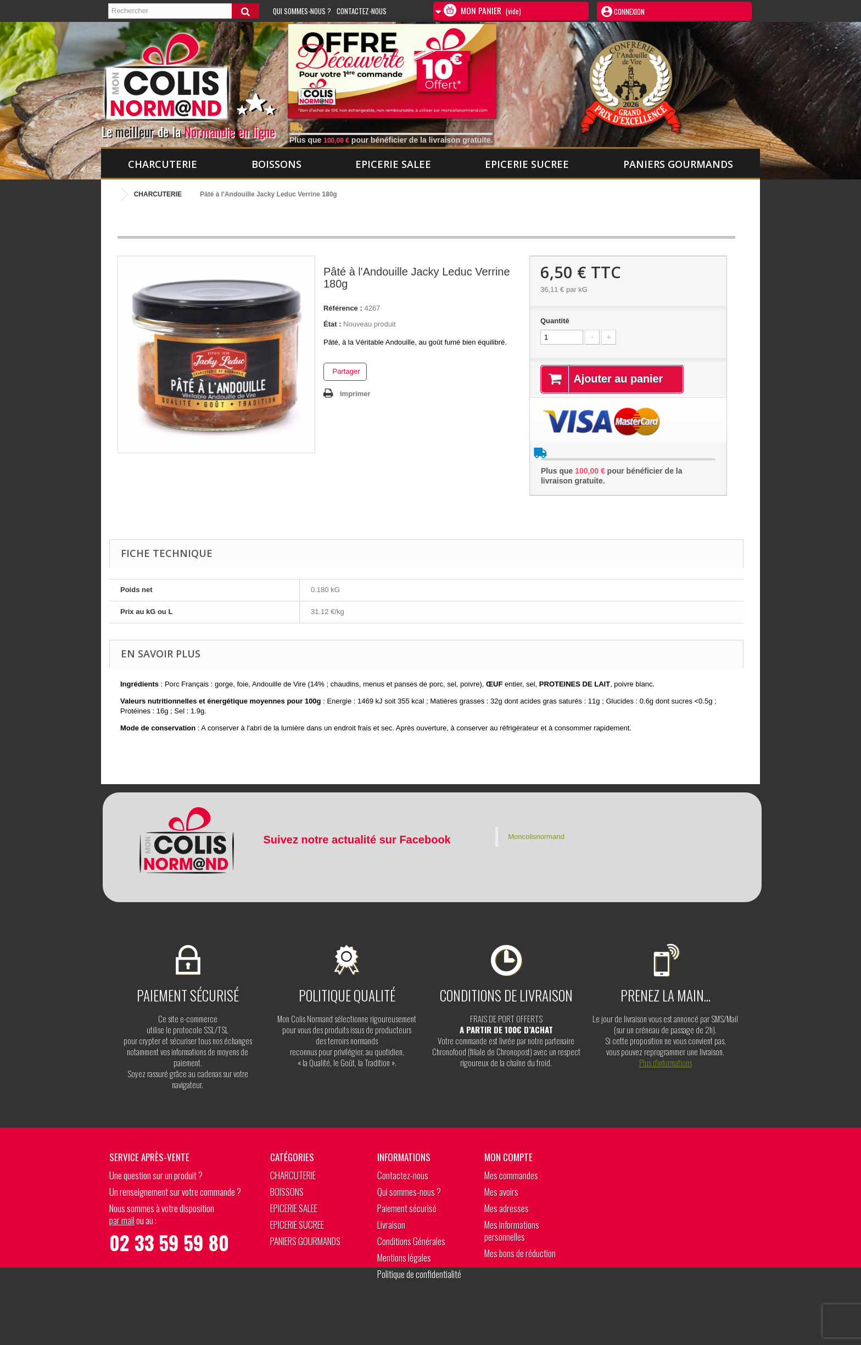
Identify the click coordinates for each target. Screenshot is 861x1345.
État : (332, 324)
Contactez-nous (362, 10)
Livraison (391, 1225)
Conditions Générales (411, 1241)
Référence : (342, 308)
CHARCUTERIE (162, 164)
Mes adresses (506, 1208)
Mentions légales (404, 1258)
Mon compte (508, 1157)
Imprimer (355, 394)
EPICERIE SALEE (393, 164)
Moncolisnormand (536, 836)
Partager (345, 371)
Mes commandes (511, 1176)
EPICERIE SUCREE (527, 164)
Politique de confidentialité (419, 1274)
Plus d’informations (665, 1062)
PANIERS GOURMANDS (678, 164)
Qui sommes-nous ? (302, 10)
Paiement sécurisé (407, 1208)
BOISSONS (276, 164)
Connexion (628, 11)
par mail (122, 1221)
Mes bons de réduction (520, 1253)
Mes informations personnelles (511, 1231)
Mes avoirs (501, 1192)
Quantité (554, 321)
